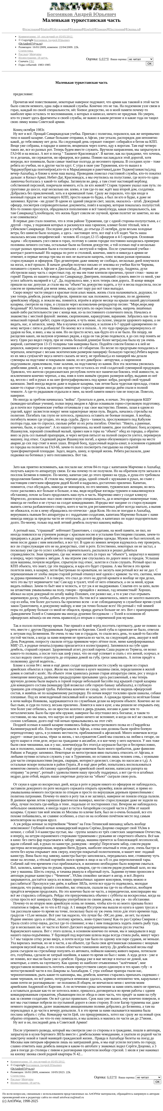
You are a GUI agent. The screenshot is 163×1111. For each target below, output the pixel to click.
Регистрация (31, 29)
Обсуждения (60, 29)
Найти (46, 29)
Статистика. (25, 50)
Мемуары (35, 54)
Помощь (101, 29)
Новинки (76, 29)
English (88, 29)
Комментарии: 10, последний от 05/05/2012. (45, 36)
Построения (116, 29)
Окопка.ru (133, 29)
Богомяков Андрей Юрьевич (81, 14)
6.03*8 (104, 59)
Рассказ (23, 54)
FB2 (31, 61)
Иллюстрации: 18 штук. (33, 57)
